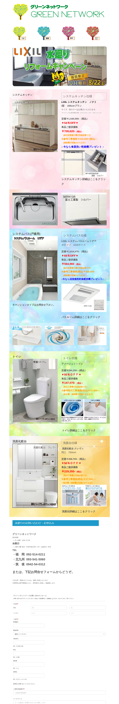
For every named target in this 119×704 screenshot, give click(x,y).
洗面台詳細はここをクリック (78, 511)
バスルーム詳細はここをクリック (80, 317)
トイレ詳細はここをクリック (79, 430)
